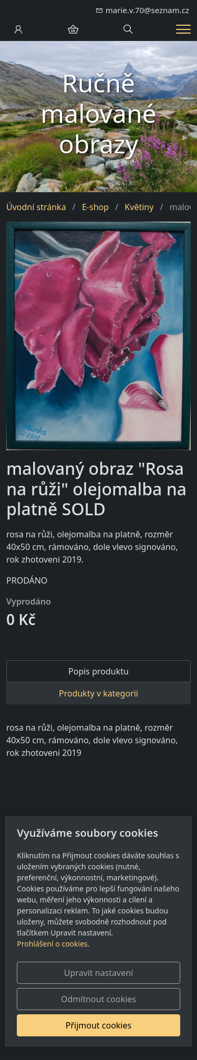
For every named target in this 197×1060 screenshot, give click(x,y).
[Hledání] (128, 29)
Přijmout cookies (98, 1025)
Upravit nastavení (98, 973)
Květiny (139, 207)
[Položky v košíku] (73, 29)
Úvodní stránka (36, 207)
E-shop (95, 207)
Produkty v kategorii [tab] (98, 693)
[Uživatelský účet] (18, 29)
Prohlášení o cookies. (53, 944)
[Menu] (183, 29)
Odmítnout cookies (98, 999)
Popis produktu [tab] (98, 671)
